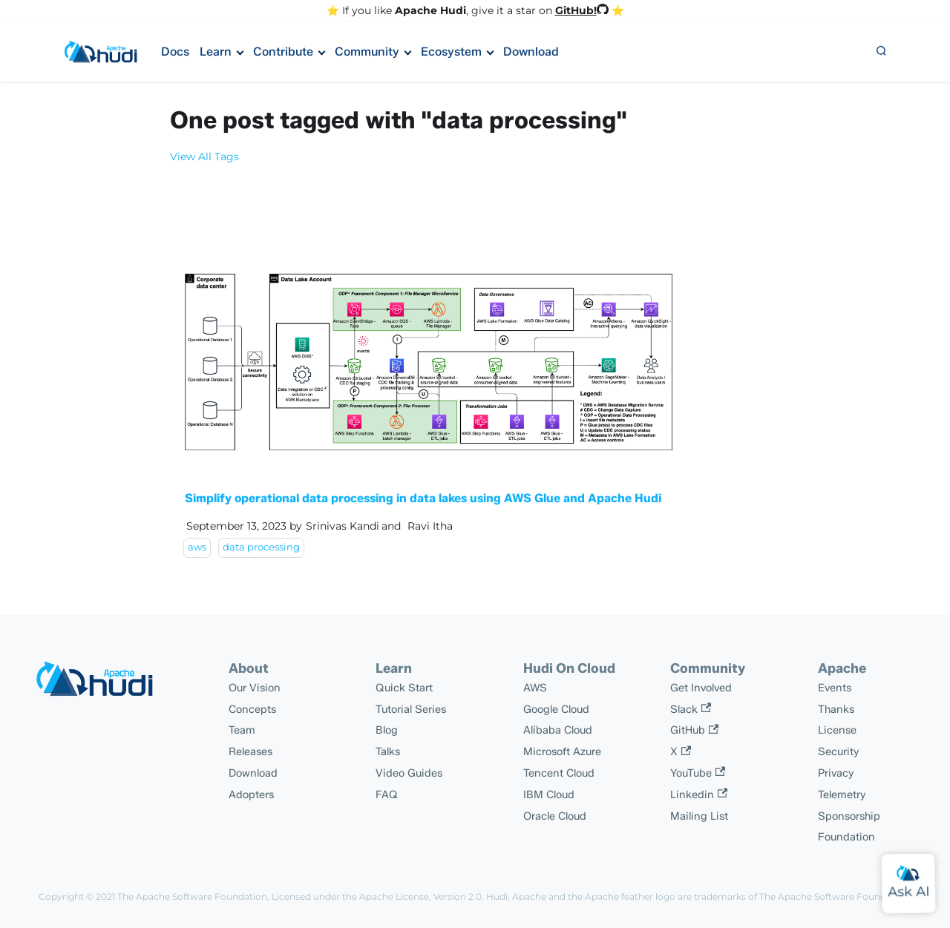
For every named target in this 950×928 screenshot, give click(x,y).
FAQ (387, 794)
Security (838, 751)
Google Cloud (556, 709)
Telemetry (842, 794)
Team (242, 730)
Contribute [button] (283, 52)
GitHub (694, 730)
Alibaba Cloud (557, 730)
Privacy (836, 773)
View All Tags (204, 156)
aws (197, 547)
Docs (175, 52)
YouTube (697, 773)
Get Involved (701, 687)
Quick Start (404, 687)
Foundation (846, 836)
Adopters (251, 794)
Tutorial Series (411, 709)
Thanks (836, 709)
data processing (261, 547)
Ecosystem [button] (451, 52)
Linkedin (698, 794)
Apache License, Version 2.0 (420, 896)
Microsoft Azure (562, 751)
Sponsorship (849, 816)
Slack (690, 709)
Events (834, 687)
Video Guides (409, 773)
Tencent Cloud (558, 773)
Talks (388, 751)
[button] (881, 52)
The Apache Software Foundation (192, 896)
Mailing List (699, 816)
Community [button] (367, 52)
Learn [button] (216, 52)
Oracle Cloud (554, 816)
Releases (250, 751)
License (837, 730)
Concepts (252, 709)
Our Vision (255, 687)
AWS (535, 687)
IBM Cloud (548, 794)
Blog (387, 730)
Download (531, 52)
